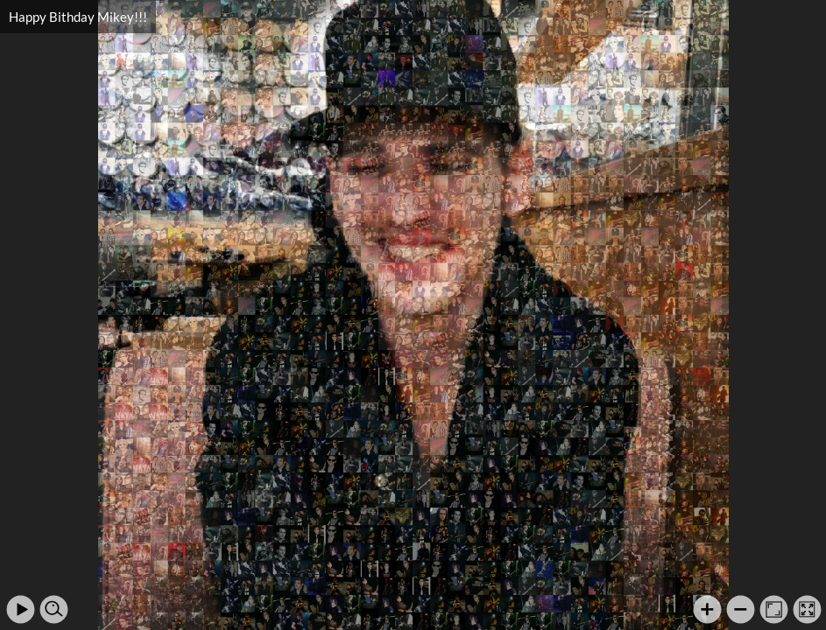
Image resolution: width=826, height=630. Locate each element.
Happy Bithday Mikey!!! (78, 16)
